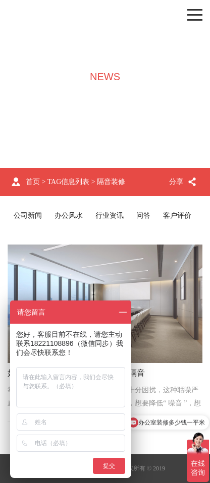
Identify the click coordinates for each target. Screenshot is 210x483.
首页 (33, 182)
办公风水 (69, 215)
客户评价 (177, 215)
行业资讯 (109, 215)
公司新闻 (28, 215)
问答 (143, 215)
